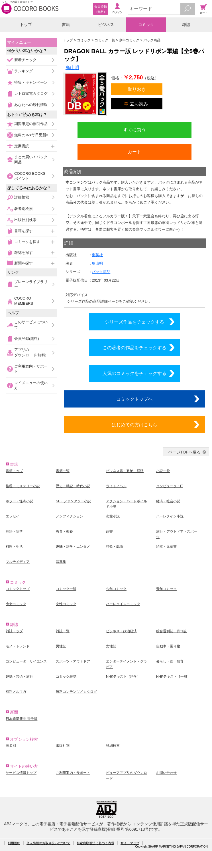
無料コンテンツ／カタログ (76, 692)
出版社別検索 (25, 220)
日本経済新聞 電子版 (21, 719)
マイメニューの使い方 (31, 385)
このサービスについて (31, 324)
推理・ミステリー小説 (23, 486)
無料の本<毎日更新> (31, 135)
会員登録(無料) (26, 338)
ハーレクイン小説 (170, 516)
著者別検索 (23, 208)
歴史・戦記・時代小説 (73, 486)
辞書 (109, 531)
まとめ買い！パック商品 (31, 159)
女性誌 (111, 646)
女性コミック (66, 604)
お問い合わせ (166, 773)
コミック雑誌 (66, 677)
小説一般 (163, 471)
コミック (146, 24)
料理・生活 (14, 547)
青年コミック (166, 589)
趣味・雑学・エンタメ (73, 547)
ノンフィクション (69, 516)
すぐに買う (134, 129)
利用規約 (14, 843)
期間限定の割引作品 (31, 124)
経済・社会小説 (168, 501)
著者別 (11, 746)
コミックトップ (18, 589)
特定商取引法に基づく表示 (95, 843)
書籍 (66, 24)
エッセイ (12, 516)
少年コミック (116, 589)
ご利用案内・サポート (31, 369)
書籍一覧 (63, 471)
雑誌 (186, 24)
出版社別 (63, 746)
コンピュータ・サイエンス (26, 661)
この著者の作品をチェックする (134, 347)
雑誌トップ (14, 631)
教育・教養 (64, 531)
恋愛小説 (113, 516)
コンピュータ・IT (169, 486)
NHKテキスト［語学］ (123, 677)
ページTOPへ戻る (184, 452)
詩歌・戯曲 (114, 547)
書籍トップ (14, 471)
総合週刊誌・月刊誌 (171, 631)
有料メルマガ (16, 692)
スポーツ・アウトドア (73, 661)
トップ (26, 24)
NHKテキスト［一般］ (173, 677)
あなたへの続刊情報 (31, 105)
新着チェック (25, 60)
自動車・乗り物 (168, 646)
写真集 (61, 562)
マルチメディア (18, 562)
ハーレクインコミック (123, 604)
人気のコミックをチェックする (134, 373)
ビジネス (106, 24)
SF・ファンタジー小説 (73, 501)
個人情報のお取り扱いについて (48, 843)
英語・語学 (14, 531)
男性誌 (61, 646)
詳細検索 (21, 197)
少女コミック (16, 604)
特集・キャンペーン (31, 82)
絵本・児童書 (166, 547)
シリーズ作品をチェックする (134, 321)
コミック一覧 (66, 589)
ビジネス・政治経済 (121, 631)
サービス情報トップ (21, 773)
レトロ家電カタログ (31, 93)
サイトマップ (130, 843)
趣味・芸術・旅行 (19, 677)
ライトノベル (116, 486)
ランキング (23, 71)
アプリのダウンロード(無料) (30, 352)
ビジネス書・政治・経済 (125, 471)
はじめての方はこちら (134, 424)
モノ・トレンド (18, 646)
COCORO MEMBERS (23, 301)
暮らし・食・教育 (170, 661)
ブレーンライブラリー (31, 284)
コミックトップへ (134, 399)
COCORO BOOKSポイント (29, 176)
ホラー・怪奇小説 (19, 501)
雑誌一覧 (63, 631)
